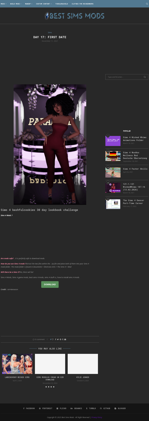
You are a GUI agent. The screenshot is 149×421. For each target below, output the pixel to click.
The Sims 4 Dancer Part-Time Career (133, 201)
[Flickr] (61, 408)
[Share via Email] (65, 339)
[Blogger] (120, 408)
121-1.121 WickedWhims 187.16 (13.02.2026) (134, 187)
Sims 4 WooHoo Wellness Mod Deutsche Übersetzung (135, 155)
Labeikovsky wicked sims (17, 377)
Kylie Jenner (82, 377)
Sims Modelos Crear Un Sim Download (50, 378)
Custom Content (43, 4)
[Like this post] (53, 339)
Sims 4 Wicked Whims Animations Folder (134, 138)
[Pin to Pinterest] (60, 339)
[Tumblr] (91, 408)
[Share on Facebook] (55, 339)
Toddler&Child (61, 4)
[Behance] (76, 408)
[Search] (147, 3)
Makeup (28, 4)
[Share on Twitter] (58, 339)
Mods (3, 4)
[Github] (105, 408)
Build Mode (15, 4)
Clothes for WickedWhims (82, 4)
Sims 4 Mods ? (6, 215)
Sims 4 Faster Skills (135, 168)
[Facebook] (29, 408)
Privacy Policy (96, 417)
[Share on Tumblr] (62, 339)
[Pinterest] (45, 408)
